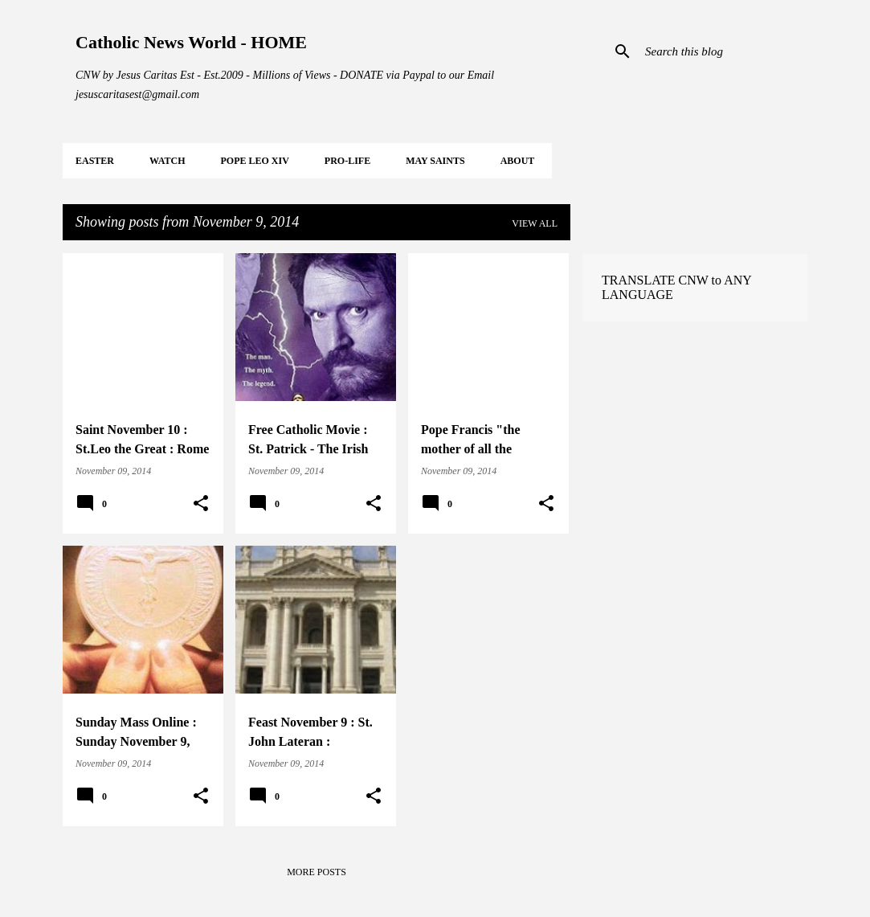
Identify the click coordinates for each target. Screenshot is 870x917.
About (517, 160)
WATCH (167, 160)
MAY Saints (435, 160)
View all (535, 223)
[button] (200, 503)
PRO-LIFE (347, 160)
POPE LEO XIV (254, 160)
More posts (316, 872)
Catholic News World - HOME (191, 42)
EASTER (95, 160)
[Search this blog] (723, 51)
